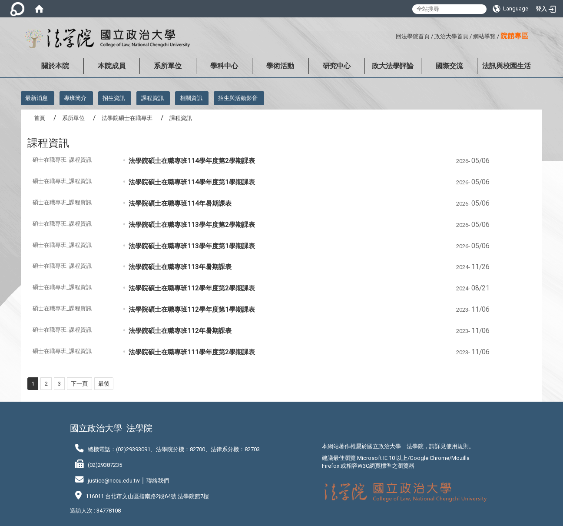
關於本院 (55, 66)
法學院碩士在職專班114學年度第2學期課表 (192, 161)
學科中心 (224, 66)
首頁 (39, 118)
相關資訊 (191, 98)
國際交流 (449, 66)
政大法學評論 (393, 66)
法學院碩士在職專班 (127, 118)
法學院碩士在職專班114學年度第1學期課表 (192, 182)
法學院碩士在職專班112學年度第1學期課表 (192, 309)
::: (392, 35)
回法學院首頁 (413, 36)
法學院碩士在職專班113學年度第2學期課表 (192, 225)
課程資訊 (152, 98)
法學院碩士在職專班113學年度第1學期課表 (192, 246)
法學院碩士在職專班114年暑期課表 (180, 203)
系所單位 (168, 66)
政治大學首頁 (451, 36)
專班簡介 (75, 98)
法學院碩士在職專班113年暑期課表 (180, 267)
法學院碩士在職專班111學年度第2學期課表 (192, 352)
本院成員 (112, 66)
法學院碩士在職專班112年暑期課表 (180, 331)
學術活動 (280, 66)
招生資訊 (114, 98)
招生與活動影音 (238, 98)
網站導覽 (484, 36)
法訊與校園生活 (506, 66)
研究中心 (337, 66)
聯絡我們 (157, 480)
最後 (103, 383)
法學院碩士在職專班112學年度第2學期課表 (192, 288)
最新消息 (36, 98)
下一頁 (79, 383)
